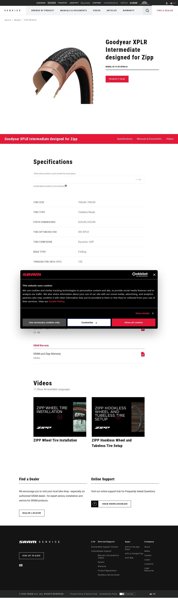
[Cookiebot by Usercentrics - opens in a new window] (134, 274)
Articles (108, 10)
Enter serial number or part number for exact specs (55, 174)
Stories (94, 548)
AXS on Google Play (134, 555)
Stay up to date (31, 557)
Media (147, 552)
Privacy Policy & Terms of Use (83, 595)
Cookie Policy (57, 301)
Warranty (124, 10)
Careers (147, 557)
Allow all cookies (133, 322)
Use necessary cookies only (44, 322)
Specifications (124, 138)
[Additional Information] (138, 179)
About (147, 548)
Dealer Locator (31, 514)
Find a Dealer (166, 10)
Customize (89, 322)
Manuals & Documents (72, 10)
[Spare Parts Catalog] (143, 330)
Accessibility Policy (108, 595)
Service (13, 10)
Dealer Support (104, 552)
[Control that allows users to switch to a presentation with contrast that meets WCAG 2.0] (128, 595)
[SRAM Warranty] (143, 356)
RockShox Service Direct (109, 576)
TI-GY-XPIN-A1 (30, 20)
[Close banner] (154, 275)
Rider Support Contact (108, 548)
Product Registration (107, 572)
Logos (147, 561)
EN (173, 3)
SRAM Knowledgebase (115, 505)
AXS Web (129, 559)
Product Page (117, 79)
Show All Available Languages (53, 390)
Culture (94, 552)
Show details (142, 313)
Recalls (101, 563)
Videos (94, 10)
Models (17, 20)
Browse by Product (42, 10)
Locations (148, 565)
